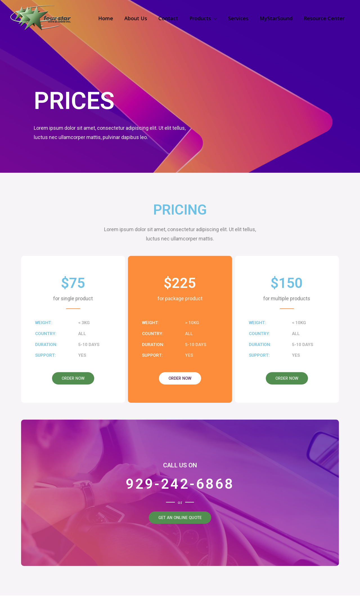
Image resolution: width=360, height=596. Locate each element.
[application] (218, 18)
